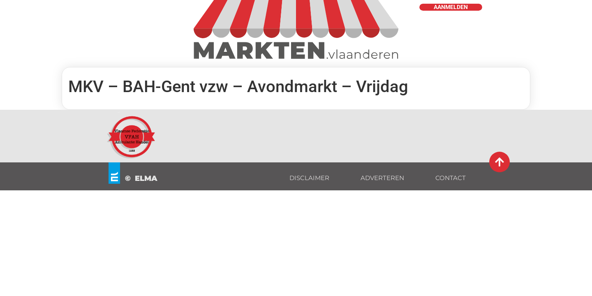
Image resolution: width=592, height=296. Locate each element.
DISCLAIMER (309, 178)
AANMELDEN (451, 7)
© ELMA (141, 178)
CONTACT (450, 178)
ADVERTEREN (382, 178)
